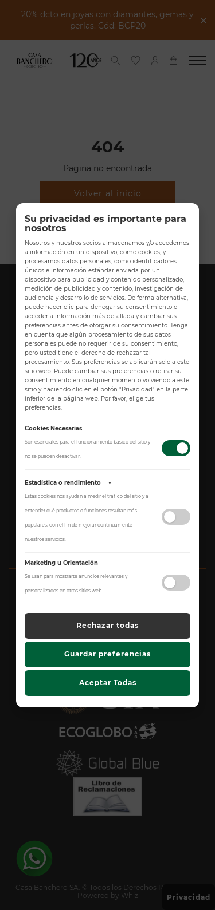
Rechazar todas (107, 625)
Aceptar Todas (107, 682)
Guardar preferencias (107, 654)
